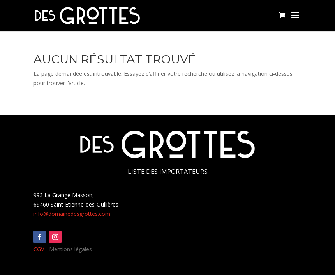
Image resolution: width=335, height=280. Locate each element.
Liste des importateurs (168, 171)
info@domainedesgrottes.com (72, 213)
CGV (39, 249)
